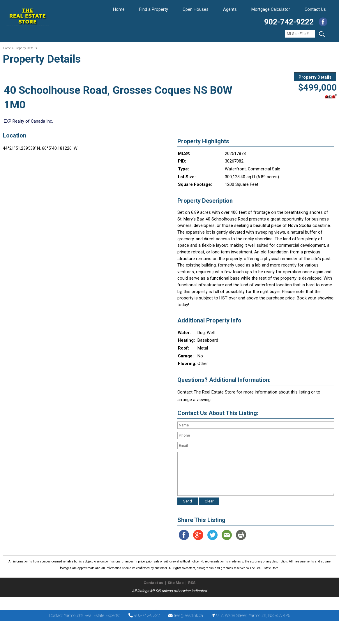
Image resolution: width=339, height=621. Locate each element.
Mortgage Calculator (270, 9)
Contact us (153, 583)
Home (119, 9)
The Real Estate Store (167, 602)
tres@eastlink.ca (188, 615)
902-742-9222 (289, 22)
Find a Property (153, 9)
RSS (191, 583)
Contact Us (315, 9)
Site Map (176, 583)
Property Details (315, 77)
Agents (230, 9)
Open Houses (196, 9)
